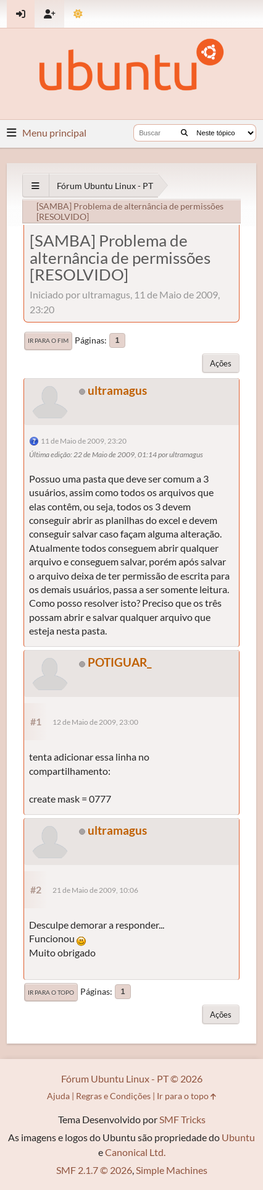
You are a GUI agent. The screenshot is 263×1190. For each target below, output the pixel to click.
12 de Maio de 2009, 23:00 (95, 722)
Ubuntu (238, 1137)
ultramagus (117, 390)
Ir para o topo (51, 992)
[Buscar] (184, 132)
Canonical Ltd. (135, 1152)
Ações (221, 363)
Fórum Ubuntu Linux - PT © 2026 (131, 1078)
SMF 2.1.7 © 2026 (94, 1170)
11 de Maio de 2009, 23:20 (84, 441)
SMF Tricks (182, 1119)
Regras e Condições (113, 1096)
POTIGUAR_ (119, 662)
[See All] (35, 185)
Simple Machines (171, 1170)
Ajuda (58, 1096)
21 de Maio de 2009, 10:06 (95, 890)
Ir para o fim (48, 340)
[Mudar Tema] (78, 14)
